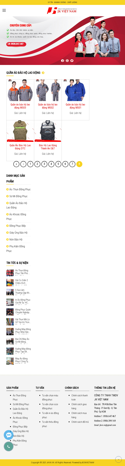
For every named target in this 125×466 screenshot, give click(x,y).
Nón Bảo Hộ (14, 239)
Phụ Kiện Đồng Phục (15, 248)
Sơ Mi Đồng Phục (17, 196)
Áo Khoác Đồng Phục (16, 216)
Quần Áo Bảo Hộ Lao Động (16, 205)
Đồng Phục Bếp (16, 225)
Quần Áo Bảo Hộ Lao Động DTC (20, 147)
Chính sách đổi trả (80, 421)
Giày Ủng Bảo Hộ (16, 232)
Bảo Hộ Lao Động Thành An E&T (48, 147)
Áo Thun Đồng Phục (18, 189)
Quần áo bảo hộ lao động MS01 (75, 106)
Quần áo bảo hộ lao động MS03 (20, 106)
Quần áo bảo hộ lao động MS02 (47, 106)
